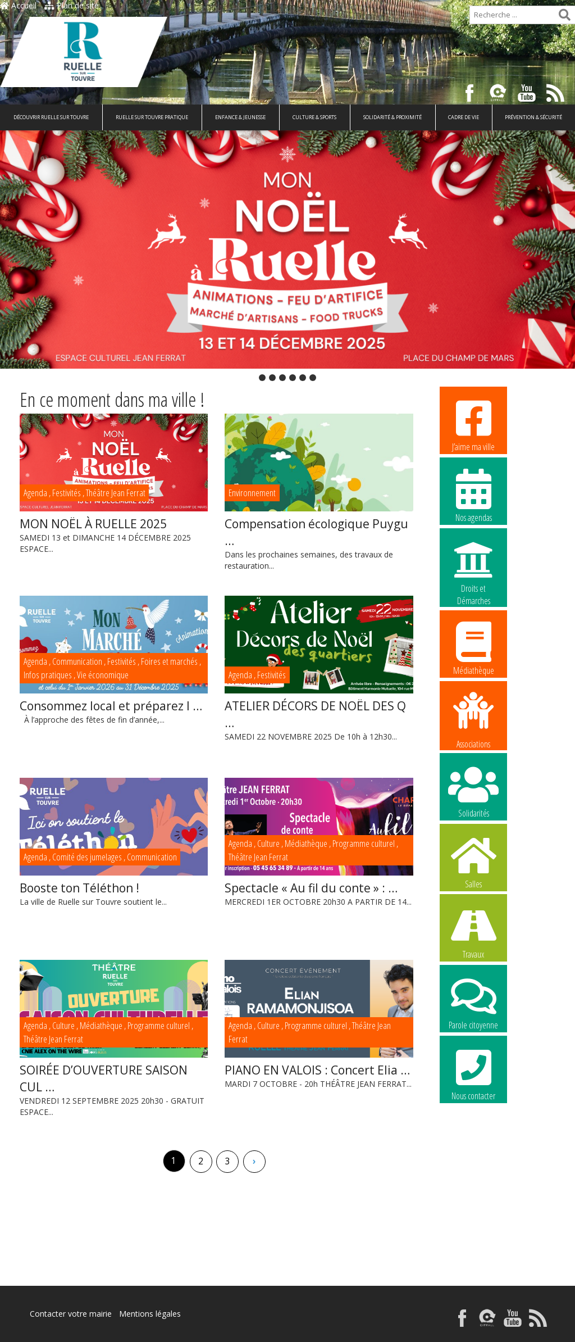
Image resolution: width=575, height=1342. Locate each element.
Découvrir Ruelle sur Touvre (51, 117)
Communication (77, 661)
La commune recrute (473, 1144)
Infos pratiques (48, 674)
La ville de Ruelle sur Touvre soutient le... (114, 893)
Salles (473, 861)
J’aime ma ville (473, 424)
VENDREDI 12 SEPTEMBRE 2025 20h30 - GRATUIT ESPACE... (114, 1089)
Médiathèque (306, 843)
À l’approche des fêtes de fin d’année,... (114, 711)
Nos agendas (473, 495)
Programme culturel (363, 843)
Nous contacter (473, 1073)
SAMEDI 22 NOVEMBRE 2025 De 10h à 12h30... (319, 719)
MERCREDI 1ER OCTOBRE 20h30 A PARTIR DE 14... (319, 893)
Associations (473, 719)
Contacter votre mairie (71, 1313)
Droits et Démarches (473, 566)
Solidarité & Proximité (392, 117)
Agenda (35, 492)
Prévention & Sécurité (533, 117)
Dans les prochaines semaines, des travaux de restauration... (319, 543)
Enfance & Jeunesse (240, 117)
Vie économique (103, 674)
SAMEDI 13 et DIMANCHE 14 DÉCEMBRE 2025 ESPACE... (114, 534)
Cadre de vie (463, 117)
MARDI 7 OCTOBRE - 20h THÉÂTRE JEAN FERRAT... (319, 1075)
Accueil (18, 5)
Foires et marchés (169, 661)
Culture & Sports (314, 117)
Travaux (473, 931)
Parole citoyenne (473, 1002)
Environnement (252, 492)
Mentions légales (150, 1313)
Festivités (66, 492)
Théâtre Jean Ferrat (115, 492)
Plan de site (71, 5)
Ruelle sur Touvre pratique (152, 117)
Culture (268, 843)
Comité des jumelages (87, 856)
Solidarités (473, 790)
